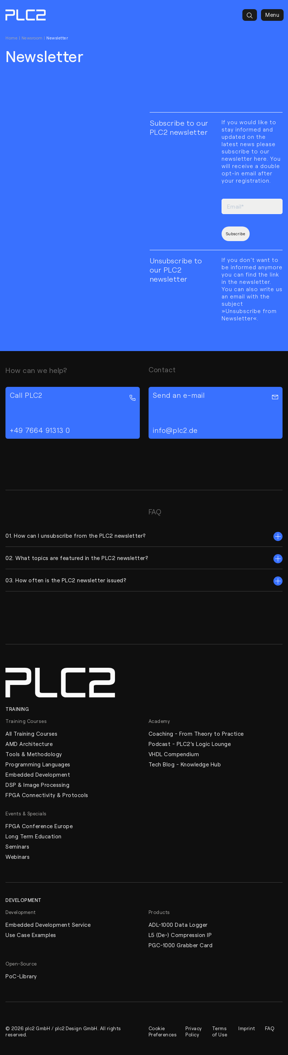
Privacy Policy (193, 1031)
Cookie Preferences (163, 1031)
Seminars (17, 846)
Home (11, 37)
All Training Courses (31, 733)
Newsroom (32, 37)
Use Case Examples (30, 935)
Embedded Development (37, 774)
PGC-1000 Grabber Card (181, 945)
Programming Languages (37, 764)
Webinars (17, 856)
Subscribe (236, 233)
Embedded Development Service (48, 924)
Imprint (246, 1028)
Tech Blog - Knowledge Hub (185, 764)
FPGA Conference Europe (39, 826)
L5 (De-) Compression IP (180, 935)
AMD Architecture (29, 743)
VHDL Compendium (174, 754)
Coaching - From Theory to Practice (196, 733)
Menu (272, 15)
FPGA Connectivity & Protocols (46, 795)
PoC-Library (21, 976)
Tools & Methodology (33, 754)
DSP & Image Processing (37, 784)
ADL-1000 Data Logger (178, 924)
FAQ (269, 1028)
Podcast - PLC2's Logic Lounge (190, 743)
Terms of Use (219, 1031)
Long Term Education (33, 836)
